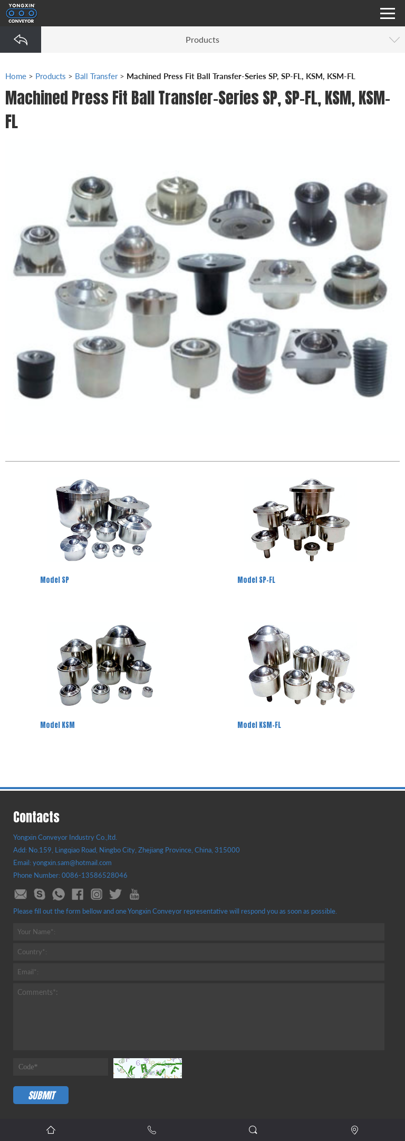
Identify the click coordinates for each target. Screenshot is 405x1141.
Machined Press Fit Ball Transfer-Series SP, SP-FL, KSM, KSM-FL (241, 76)
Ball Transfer (96, 76)
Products (50, 76)
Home (15, 76)
